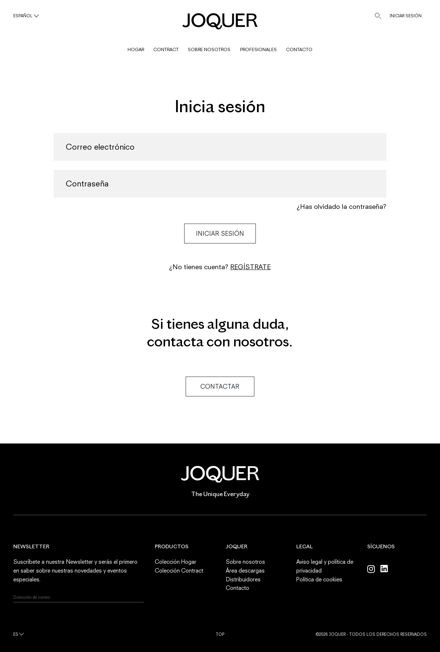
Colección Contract (179, 570)
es (15, 634)
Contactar (219, 386)
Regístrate (250, 267)
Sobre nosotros (245, 561)
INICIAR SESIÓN (406, 15)
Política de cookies (319, 579)
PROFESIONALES (258, 49)
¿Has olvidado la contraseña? (341, 206)
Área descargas (245, 570)
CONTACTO (299, 49)
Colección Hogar (175, 561)
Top (220, 634)
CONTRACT (166, 49)
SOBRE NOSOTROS (209, 49)
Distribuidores (243, 579)
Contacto (237, 587)
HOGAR (136, 49)
